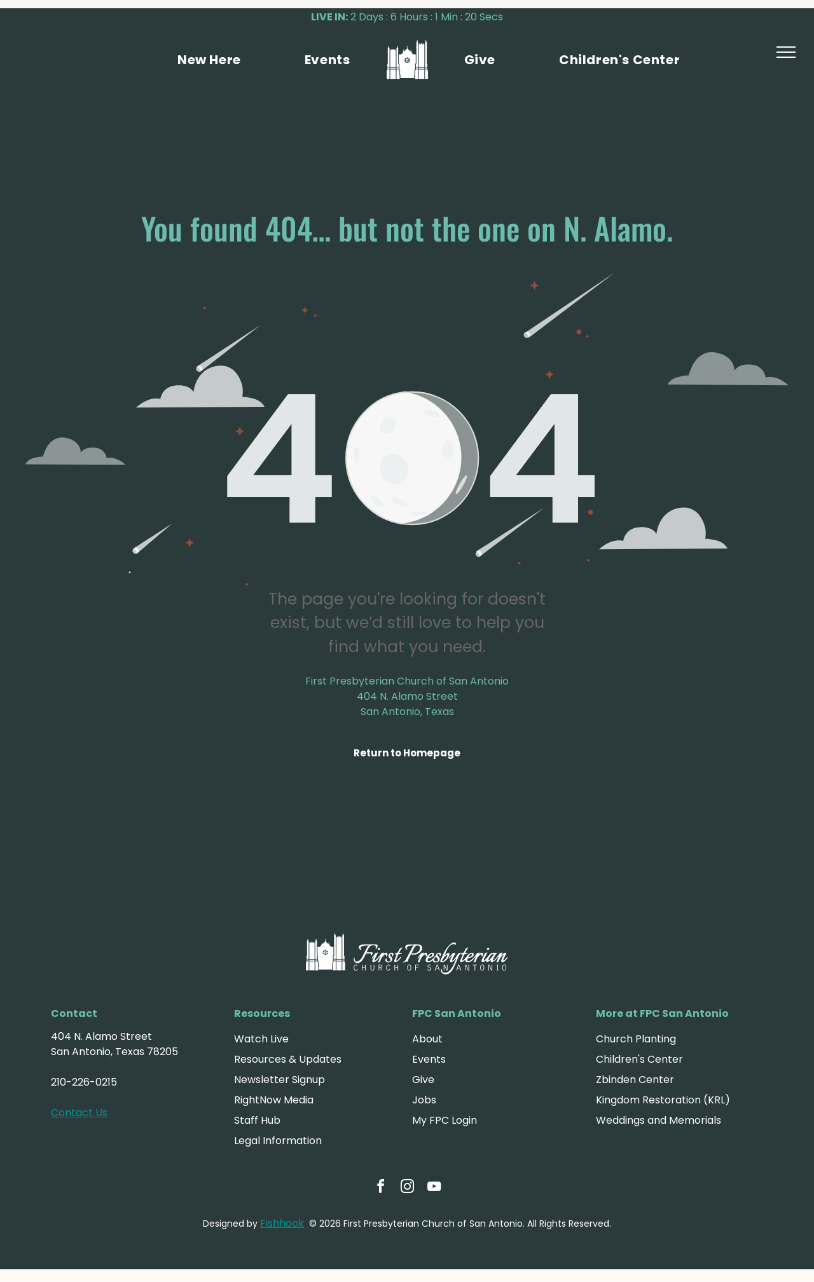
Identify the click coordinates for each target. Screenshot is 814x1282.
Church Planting (636, 1039)
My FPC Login (444, 1120)
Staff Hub (257, 1120)
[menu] (786, 52)
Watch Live (261, 1039)
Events (429, 1059)
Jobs (424, 1100)
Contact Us (79, 1112)
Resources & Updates (287, 1059)
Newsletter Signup (279, 1079)
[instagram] (407, 1188)
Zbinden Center (635, 1079)
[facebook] (380, 1188)
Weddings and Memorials (658, 1120)
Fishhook (282, 1223)
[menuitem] (209, 60)
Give (423, 1079)
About (427, 1039)
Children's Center (639, 1059)
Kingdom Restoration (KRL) (663, 1100)
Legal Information (278, 1140)
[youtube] (434, 1188)
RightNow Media (274, 1100)
